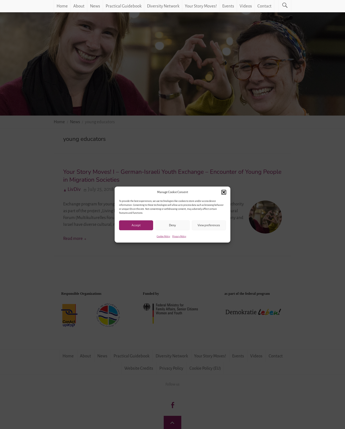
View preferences (209, 225)
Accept (136, 225)
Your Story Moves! (201, 6)
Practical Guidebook (123, 6)
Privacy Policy (179, 236)
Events (228, 6)
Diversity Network (163, 6)
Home (62, 6)
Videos (246, 6)
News (95, 6)
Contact (264, 6)
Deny (172, 225)
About (78, 6)
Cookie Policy (163, 236)
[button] (224, 192)
